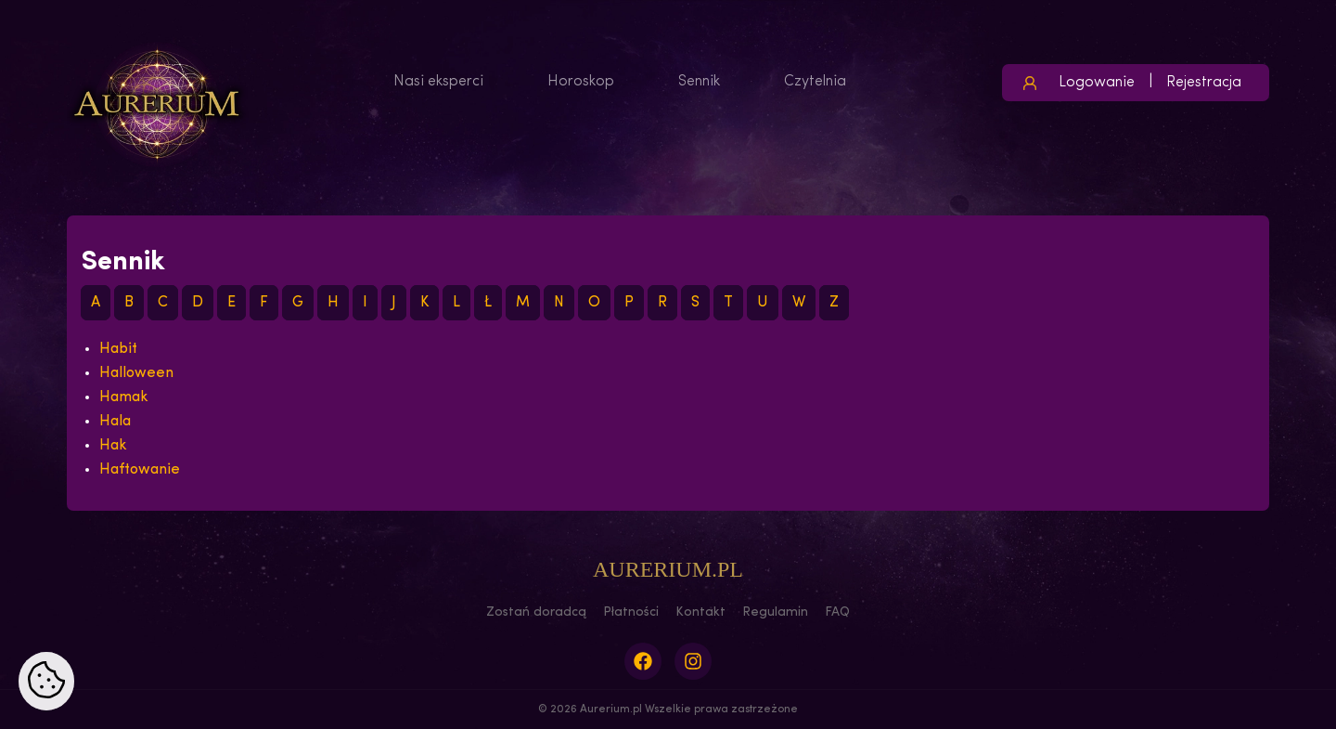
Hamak (123, 397)
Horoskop (580, 81)
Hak (113, 445)
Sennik (699, 81)
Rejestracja (1203, 82)
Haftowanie (139, 469)
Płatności (631, 612)
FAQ (837, 612)
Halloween (136, 373)
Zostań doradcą (536, 612)
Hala (115, 421)
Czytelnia (815, 81)
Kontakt (700, 612)
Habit (118, 349)
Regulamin (775, 612)
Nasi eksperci (438, 81)
